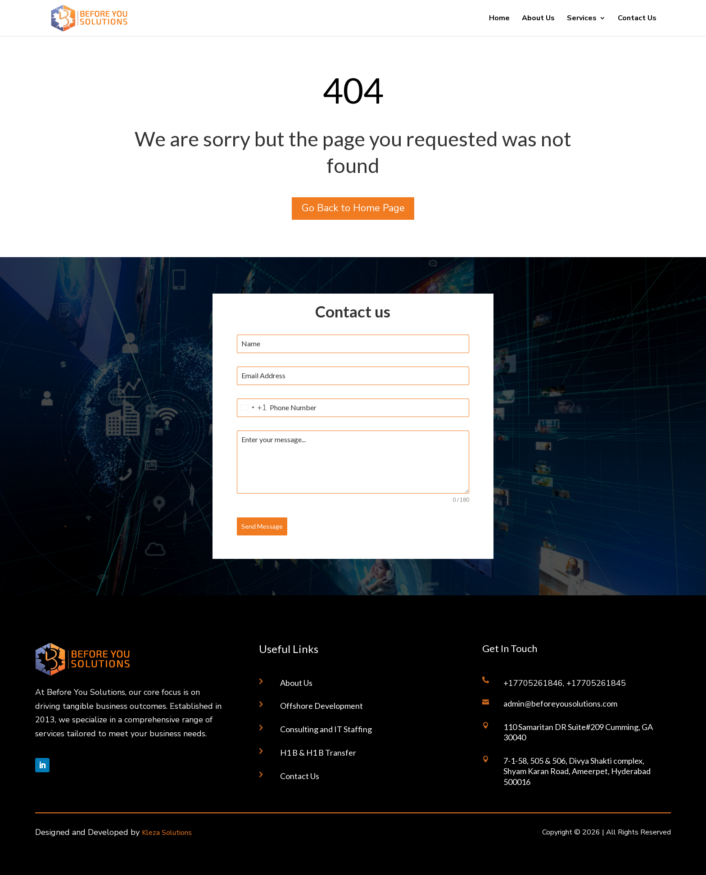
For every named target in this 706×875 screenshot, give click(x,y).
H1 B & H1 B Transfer (318, 752)
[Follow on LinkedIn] (42, 765)
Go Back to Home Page (353, 208)
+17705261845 (596, 683)
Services (582, 19)
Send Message (262, 526)
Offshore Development (321, 706)
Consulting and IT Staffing (326, 729)
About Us (538, 19)
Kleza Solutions (167, 833)
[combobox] (252, 408)
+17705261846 (533, 683)
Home (499, 19)
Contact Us (637, 19)
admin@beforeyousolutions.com (560, 703)
